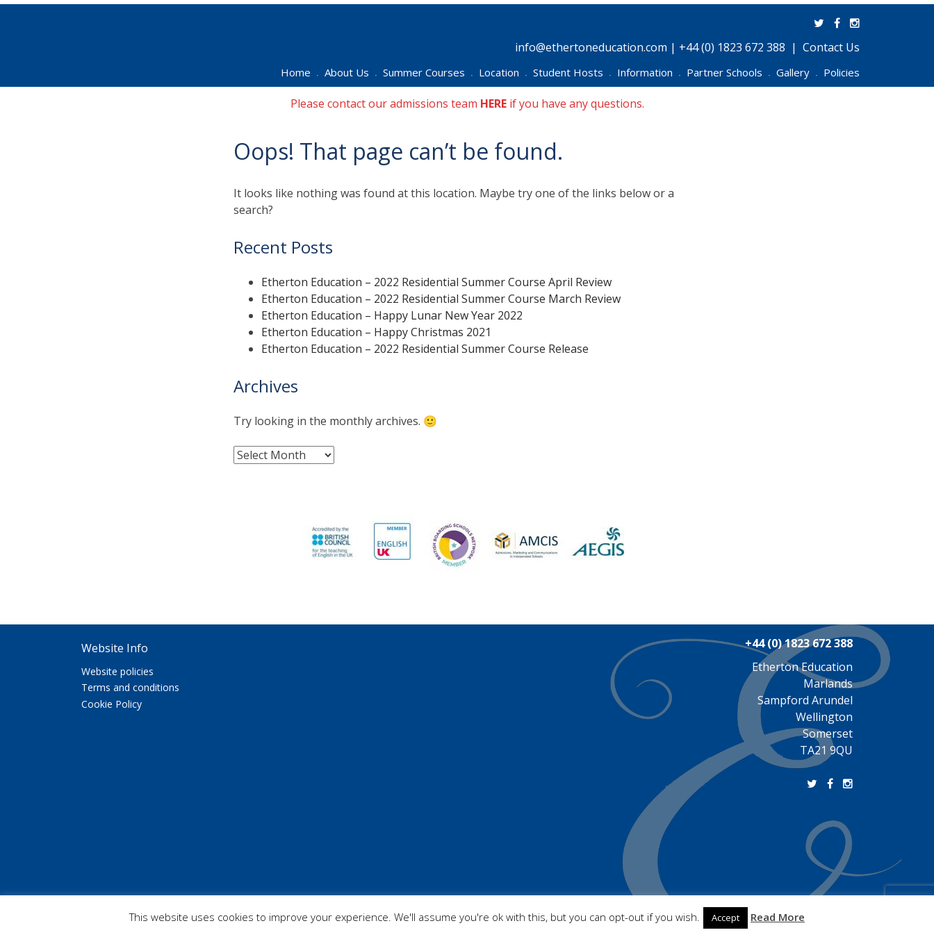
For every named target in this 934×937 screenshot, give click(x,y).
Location (503, 72)
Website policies (117, 671)
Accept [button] (725, 917)
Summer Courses (428, 72)
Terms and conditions (130, 687)
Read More (778, 917)
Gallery (796, 72)
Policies (842, 72)
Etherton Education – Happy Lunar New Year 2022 (392, 315)
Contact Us (831, 47)
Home (299, 72)
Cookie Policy (111, 704)
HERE (493, 103)
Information (648, 72)
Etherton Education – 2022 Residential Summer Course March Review (441, 298)
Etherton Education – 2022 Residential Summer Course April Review (436, 282)
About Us (351, 72)
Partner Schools (728, 72)
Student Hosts (572, 72)
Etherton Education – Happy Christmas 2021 (376, 332)
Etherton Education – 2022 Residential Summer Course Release (425, 348)
